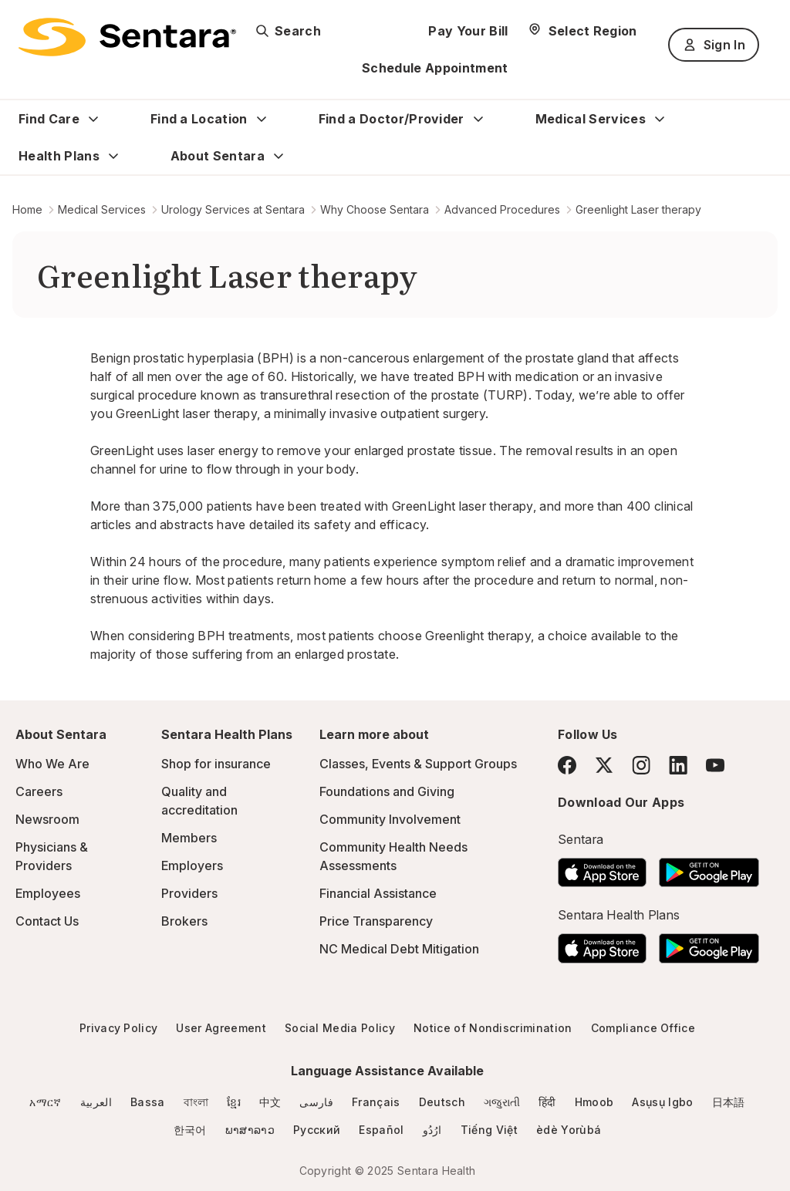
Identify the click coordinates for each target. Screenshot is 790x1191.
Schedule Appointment (435, 68)
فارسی (316, 1101)
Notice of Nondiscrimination (493, 1027)
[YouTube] (715, 765)
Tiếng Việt (489, 1129)
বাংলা (196, 1101)
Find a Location (199, 119)
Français (376, 1101)
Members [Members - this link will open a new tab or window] (189, 837)
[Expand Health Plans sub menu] (113, 156)
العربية (96, 1101)
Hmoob (594, 1101)
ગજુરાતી (502, 1101)
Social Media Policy (340, 1027)
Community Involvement (390, 819)
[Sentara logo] (127, 37)
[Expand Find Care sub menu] (93, 119)
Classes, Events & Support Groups (418, 763)
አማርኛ (45, 1101)
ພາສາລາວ (250, 1129)
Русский (316, 1129)
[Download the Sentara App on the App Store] (602, 868)
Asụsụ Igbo (662, 1101)
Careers (38, 791)
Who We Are (52, 763)
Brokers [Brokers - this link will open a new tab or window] (184, 921)
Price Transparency (376, 921)
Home (27, 209)
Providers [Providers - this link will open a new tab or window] (189, 893)
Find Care (49, 119)
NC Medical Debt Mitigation (399, 949)
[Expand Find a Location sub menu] (261, 119)
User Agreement (220, 1027)
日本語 (728, 1101)
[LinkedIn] (678, 765)
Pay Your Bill (468, 31)
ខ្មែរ (234, 1101)
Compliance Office (643, 1027)
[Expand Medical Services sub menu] (659, 119)
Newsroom (47, 819)
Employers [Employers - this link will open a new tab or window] (192, 865)
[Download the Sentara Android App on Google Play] (709, 868)
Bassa (147, 1101)
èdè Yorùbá (568, 1129)
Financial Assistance (378, 893)
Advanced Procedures (502, 209)
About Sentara (217, 156)
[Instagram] (641, 765)
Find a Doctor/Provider (391, 119)
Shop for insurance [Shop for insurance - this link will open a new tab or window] (216, 763)
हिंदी (547, 1101)
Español (381, 1129)
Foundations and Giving (386, 791)
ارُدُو (432, 1129)
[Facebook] (567, 765)
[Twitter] (604, 765)
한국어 (190, 1129)
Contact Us (47, 921)
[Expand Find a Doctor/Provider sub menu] (478, 119)
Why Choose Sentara (374, 209)
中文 (270, 1101)
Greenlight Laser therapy (638, 209)
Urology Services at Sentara (233, 209)
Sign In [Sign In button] (713, 44)
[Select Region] (582, 30)
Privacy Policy (118, 1027)
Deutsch (442, 1101)
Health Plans (59, 156)
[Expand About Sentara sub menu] (278, 156)
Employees (47, 893)
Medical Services (590, 119)
